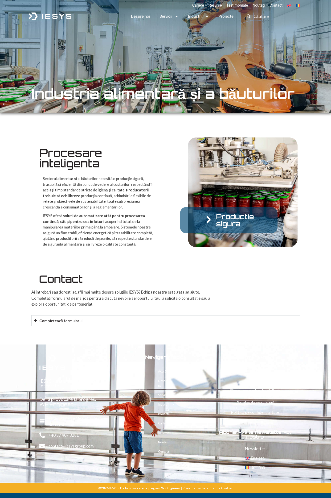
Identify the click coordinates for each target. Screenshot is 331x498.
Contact (276, 5)
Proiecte (225, 16)
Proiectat (190, 488)
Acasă (162, 371)
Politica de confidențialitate (255, 412)
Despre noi (140, 16)
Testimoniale (237, 5)
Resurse (215, 5)
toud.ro (226, 488)
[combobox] (264, 16)
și (199, 488)
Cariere (198, 5)
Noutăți (259, 5)
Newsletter (255, 448)
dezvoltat (208, 488)
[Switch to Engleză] (289, 5)
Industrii (198, 16)
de (218, 488)
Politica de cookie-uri (255, 402)
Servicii (169, 16)
